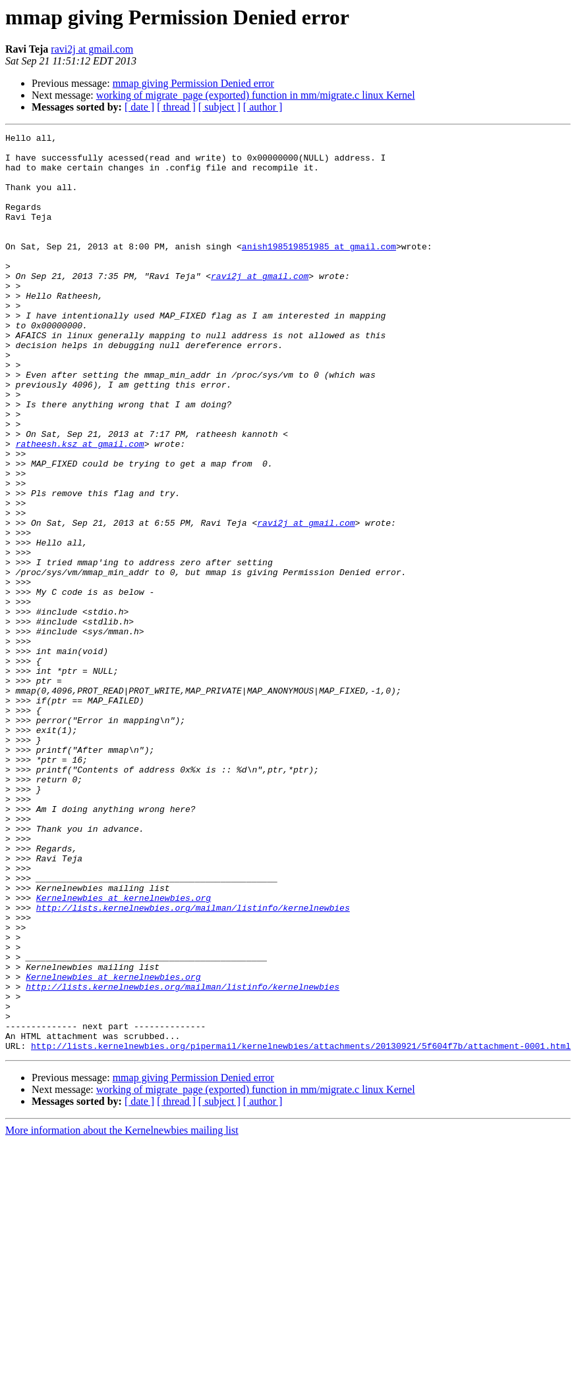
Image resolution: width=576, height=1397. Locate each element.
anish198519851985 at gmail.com (319, 270)
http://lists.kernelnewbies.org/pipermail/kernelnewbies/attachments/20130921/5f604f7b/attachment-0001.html (301, 1229)
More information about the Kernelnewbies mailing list (122, 1313)
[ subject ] (219, 107)
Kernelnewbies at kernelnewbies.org (123, 1051)
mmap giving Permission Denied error (193, 83)
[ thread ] (176, 107)
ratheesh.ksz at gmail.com (80, 507)
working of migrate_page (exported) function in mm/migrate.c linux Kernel (255, 95)
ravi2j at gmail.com (92, 49)
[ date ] (139, 107)
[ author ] (263, 107)
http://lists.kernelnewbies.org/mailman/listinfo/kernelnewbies (193, 1063)
